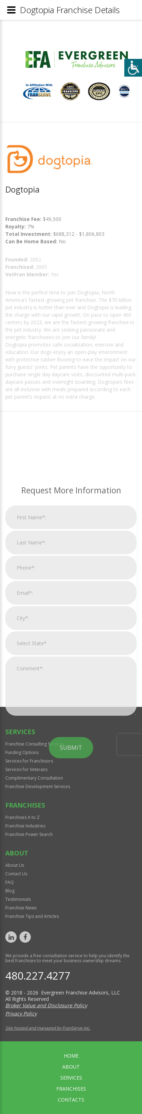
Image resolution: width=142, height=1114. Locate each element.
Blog (10, 891)
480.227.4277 (37, 975)
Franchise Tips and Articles (32, 916)
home (71, 1055)
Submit (71, 846)
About (71, 1066)
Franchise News (20, 908)
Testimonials (18, 899)
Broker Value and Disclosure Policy (46, 1005)
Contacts (71, 1099)
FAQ (9, 882)
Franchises (71, 1088)
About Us (14, 865)
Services (71, 1077)
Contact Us (16, 874)
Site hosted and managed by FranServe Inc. (47, 1028)
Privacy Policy (21, 1013)
